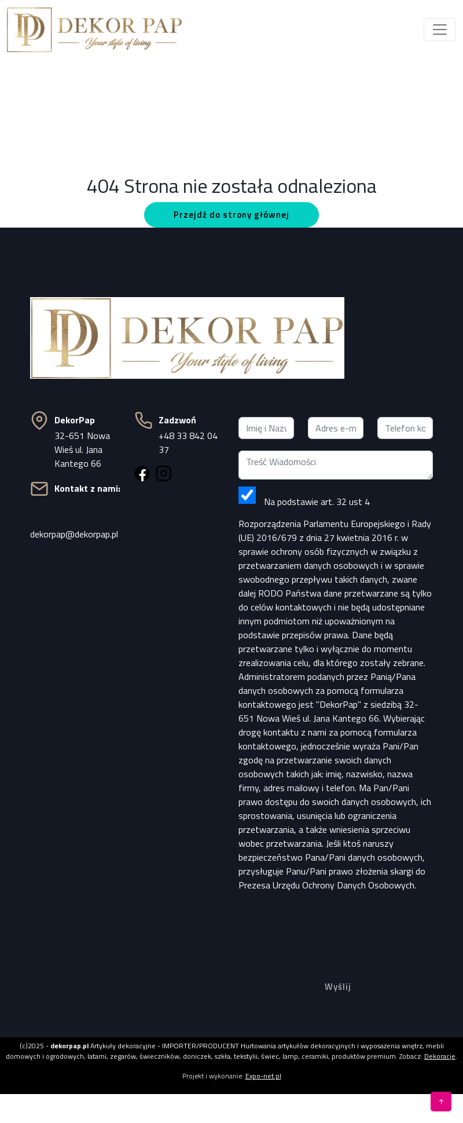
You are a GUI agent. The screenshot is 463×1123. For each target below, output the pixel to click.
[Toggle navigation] (440, 29)
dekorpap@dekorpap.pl (74, 534)
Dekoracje (439, 1056)
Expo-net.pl (263, 1075)
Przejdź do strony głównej (231, 214)
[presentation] (336, 923)
